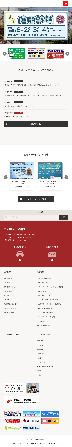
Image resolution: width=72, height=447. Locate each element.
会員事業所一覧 (42, 353)
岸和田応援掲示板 (9, 312)
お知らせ (18, 81)
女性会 (39, 375)
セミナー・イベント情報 (36, 199)
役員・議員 (40, 349)
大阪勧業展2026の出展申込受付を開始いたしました (20, 106)
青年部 (39, 371)
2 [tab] (36, 42)
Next (67, 54)
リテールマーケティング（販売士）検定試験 (50, 287)
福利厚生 (6, 300)
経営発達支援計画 (9, 287)
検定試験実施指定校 (43, 325)
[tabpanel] (36, 26)
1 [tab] (32, 42)
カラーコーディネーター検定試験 (47, 300)
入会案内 (40, 358)
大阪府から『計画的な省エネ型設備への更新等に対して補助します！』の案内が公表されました (32, 95)
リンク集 (29, 440)
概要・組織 (40, 341)
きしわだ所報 (18, 113)
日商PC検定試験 (42, 291)
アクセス (40, 345)
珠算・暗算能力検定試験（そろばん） (48, 278)
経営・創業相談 (8, 278)
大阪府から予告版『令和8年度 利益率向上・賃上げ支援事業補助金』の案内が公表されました (31, 85)
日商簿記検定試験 (42, 282)
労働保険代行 (8, 291)
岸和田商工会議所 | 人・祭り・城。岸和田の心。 (12, 3)
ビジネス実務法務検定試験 (45, 312)
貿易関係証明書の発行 (10, 304)
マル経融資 (7, 282)
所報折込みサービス (10, 308)
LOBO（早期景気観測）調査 (45, 366)
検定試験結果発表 (42, 321)
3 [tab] (39, 42)
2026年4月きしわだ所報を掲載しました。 (16, 116)
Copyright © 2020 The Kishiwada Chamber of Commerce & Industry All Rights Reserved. (36, 443)
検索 (63, 217)
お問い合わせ (52, 251)
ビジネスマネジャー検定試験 (46, 317)
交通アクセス (20, 251)
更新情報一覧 (36, 124)
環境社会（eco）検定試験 (44, 308)
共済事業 (6, 295)
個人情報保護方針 (40, 440)
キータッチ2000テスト (44, 295)
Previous (5, 54)
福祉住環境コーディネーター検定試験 (49, 304)
